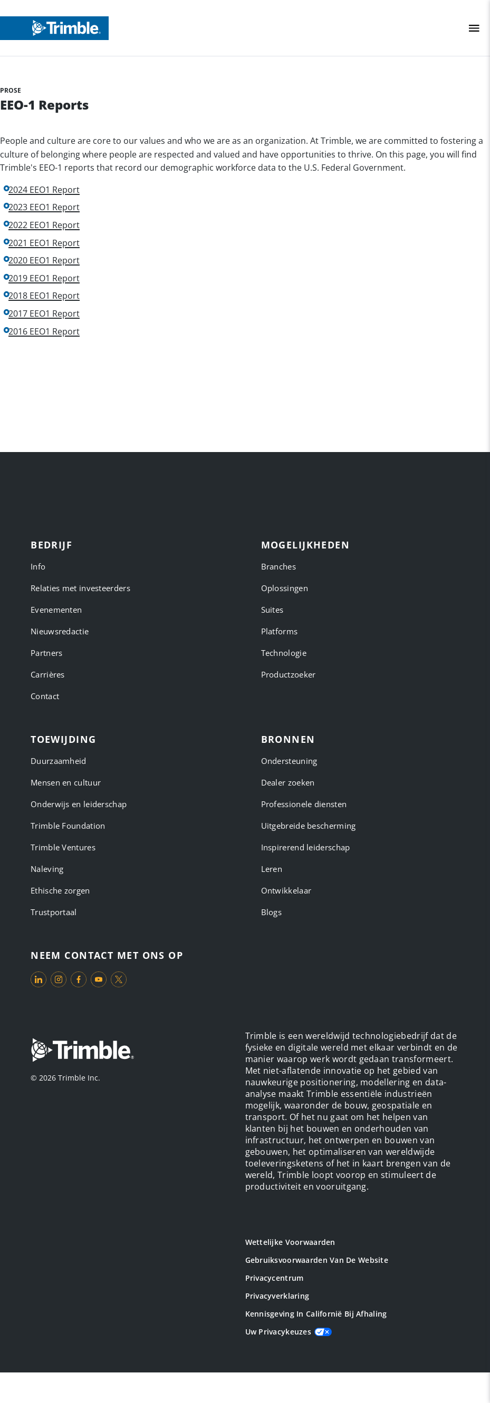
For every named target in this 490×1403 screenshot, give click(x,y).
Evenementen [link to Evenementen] (56, 609)
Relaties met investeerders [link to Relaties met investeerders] (80, 588)
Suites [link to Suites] (272, 609)
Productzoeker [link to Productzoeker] (288, 674)
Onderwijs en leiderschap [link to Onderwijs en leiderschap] (79, 804)
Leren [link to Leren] (272, 869)
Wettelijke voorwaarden (290, 1242)
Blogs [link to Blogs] (271, 912)
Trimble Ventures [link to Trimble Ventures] (63, 847)
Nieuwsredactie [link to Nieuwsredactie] (60, 631)
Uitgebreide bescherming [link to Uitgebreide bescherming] (308, 825)
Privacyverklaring (277, 1296)
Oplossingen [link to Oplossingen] (284, 588)
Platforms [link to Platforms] (279, 631)
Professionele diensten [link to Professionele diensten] (304, 804)
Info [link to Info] (38, 566)
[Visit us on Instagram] (58, 979)
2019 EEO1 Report (44, 278)
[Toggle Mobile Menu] (474, 28)
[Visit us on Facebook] (78, 979)
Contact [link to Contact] (45, 696)
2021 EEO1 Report (44, 243)
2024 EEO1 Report (44, 190)
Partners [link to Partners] (46, 652)
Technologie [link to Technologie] (283, 652)
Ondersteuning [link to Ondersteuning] (289, 761)
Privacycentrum (274, 1278)
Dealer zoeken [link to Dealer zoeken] (288, 782)
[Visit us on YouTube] (98, 979)
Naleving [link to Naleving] (47, 869)
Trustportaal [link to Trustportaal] (54, 912)
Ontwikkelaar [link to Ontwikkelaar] (286, 890)
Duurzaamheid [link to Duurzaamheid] (59, 761)
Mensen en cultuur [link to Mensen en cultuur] (66, 782)
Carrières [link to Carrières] (48, 674)
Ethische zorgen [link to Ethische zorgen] (60, 890)
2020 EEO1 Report (44, 261)
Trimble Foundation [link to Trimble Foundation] (68, 825)
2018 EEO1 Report (44, 296)
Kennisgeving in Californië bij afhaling (316, 1314)
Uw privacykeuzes (278, 1332)
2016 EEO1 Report (44, 332)
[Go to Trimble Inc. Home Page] (82, 1051)
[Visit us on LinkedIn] (38, 979)
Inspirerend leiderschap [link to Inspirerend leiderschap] (305, 847)
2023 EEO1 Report (44, 207)
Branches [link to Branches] (278, 566)
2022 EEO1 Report (44, 225)
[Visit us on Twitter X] (118, 979)
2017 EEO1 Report (44, 314)
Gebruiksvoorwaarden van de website (317, 1260)
